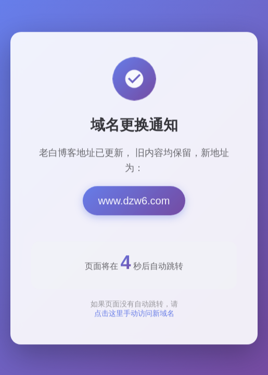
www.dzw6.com (134, 203)
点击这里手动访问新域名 (134, 315)
